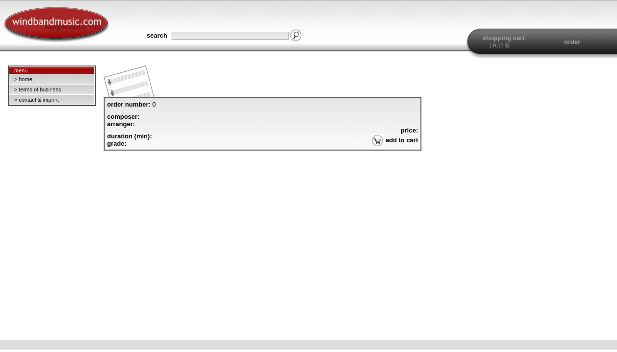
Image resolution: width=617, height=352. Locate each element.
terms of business (40, 89)
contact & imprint (39, 100)
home (25, 79)
